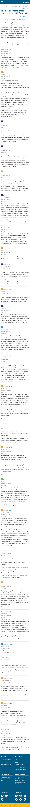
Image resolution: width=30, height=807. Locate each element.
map (2, 799)
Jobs (2, 767)
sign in (23, 8)
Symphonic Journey (20, 782)
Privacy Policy (13, 806)
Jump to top (25, 747)
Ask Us (17, 763)
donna (10, 386)
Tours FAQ (17, 761)
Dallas (7, 550)
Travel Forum (8, 6)
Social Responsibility (6, 764)
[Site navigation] (2, 2)
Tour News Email (5, 779)
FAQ (16, 759)
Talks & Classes (19, 764)
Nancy (10, 480)
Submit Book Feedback (21, 769)
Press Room (18, 784)
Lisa (7, 226)
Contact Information (6, 759)
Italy (14, 6)
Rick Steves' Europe (15, 2)
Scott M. (10, 328)
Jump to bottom (25, 16)
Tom (10, 73)
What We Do (4, 761)
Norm (10, 510)
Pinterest (20, 799)
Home (2, 6)
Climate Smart (4, 766)
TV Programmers (19, 777)
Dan (7, 423)
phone (6, 795)
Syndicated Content (20, 780)
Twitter (25, 799)
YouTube (25, 795)
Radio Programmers (20, 779)
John (7, 729)
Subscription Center (6, 780)
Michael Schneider (13, 122)
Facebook (16, 795)
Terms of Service (5, 806)
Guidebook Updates (20, 767)
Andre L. (11, 678)
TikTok (16, 799)
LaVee (7, 657)
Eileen (10, 703)
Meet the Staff (4, 763)
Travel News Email (5, 777)
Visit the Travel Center (20, 766)
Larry (10, 196)
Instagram (20, 795)
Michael (10, 306)
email (2, 795)
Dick (7, 19)
